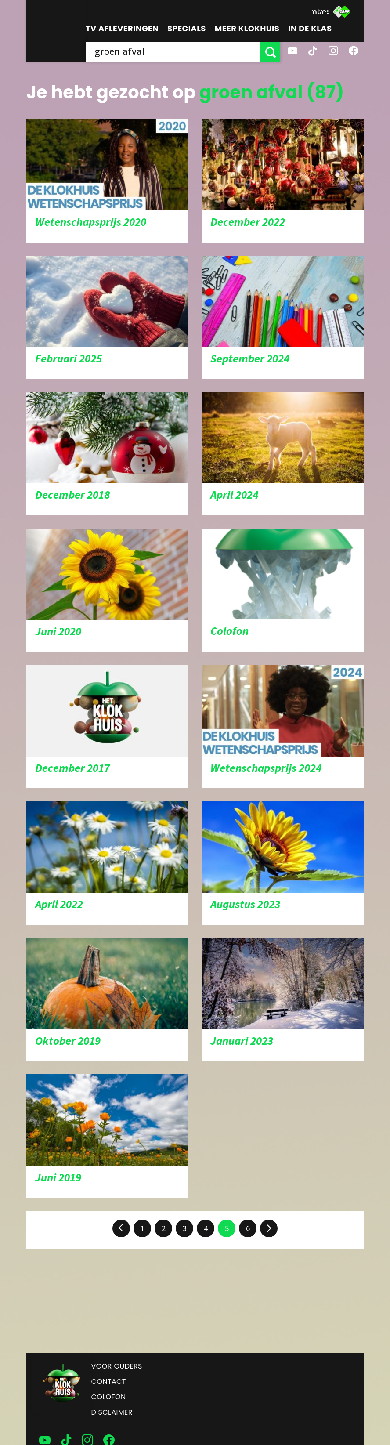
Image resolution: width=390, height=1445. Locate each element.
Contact (108, 1381)
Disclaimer (112, 1412)
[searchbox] (173, 52)
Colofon (108, 1397)
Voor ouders (116, 1366)
